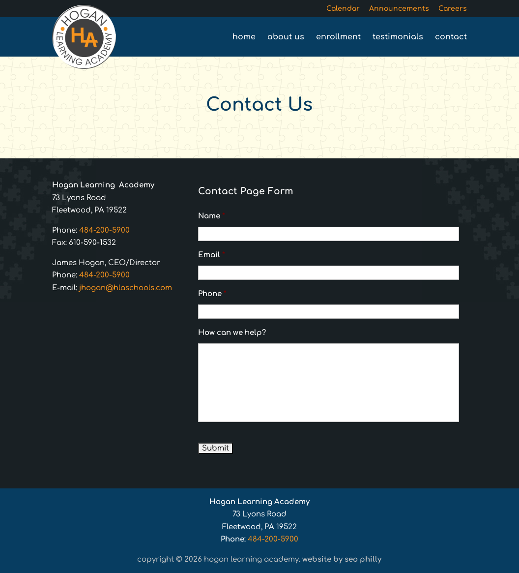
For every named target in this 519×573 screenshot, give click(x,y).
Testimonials (398, 37)
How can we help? (232, 333)
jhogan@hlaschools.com (125, 288)
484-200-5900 (104, 230)
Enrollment (338, 37)
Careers (452, 8)
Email (211, 255)
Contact (451, 37)
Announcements (399, 8)
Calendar (343, 8)
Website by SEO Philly (341, 559)
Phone (212, 294)
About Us (285, 37)
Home (244, 37)
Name (211, 216)
